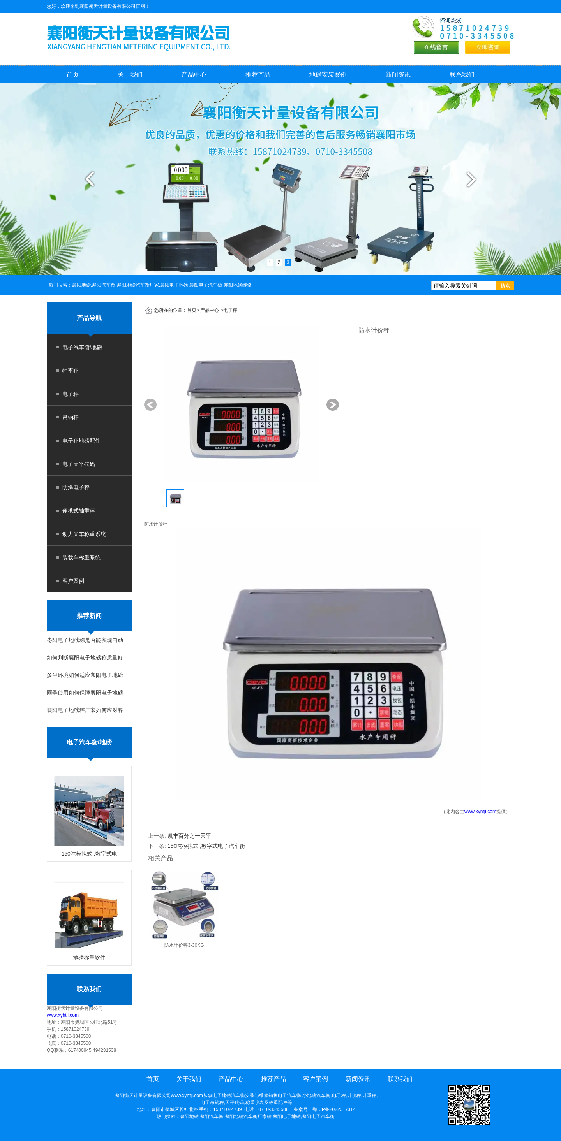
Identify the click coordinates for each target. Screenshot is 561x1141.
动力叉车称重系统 (84, 534)
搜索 (505, 285)
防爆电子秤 (76, 487)
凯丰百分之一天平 (189, 836)
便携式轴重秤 (78, 511)
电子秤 (70, 394)
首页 (72, 74)
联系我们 (462, 74)
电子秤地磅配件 (81, 441)
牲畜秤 (70, 370)
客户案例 (73, 581)
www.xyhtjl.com (63, 1015)
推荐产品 (257, 74)
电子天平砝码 (78, 464)
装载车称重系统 (81, 557)
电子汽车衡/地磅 (82, 347)
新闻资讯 (398, 74)
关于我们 (130, 74)
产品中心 (194, 74)
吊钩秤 (70, 417)
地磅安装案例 (328, 74)
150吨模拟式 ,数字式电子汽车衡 (206, 846)
